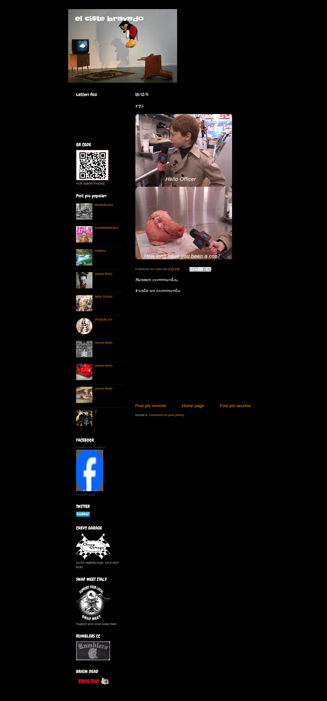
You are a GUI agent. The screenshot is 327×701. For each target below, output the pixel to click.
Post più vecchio (235, 405)
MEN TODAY (104, 296)
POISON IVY (103, 319)
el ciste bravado (109, 19)
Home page (193, 405)
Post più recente (150, 405)
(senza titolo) (103, 273)
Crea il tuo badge (85, 494)
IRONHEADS (104, 205)
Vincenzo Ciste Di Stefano (90, 447)
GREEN (100, 251)
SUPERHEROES (106, 228)
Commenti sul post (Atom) (166, 415)
